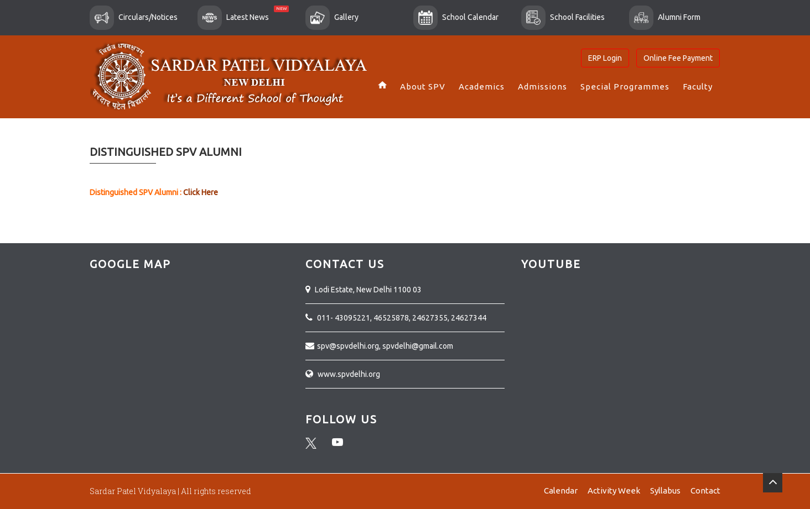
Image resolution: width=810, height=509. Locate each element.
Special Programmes (624, 86)
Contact (705, 490)
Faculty (698, 86)
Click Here (199, 192)
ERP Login (605, 58)
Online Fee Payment (678, 58)
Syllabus (665, 490)
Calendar (561, 490)
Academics (482, 86)
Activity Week (614, 490)
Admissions (542, 86)
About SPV (422, 86)
